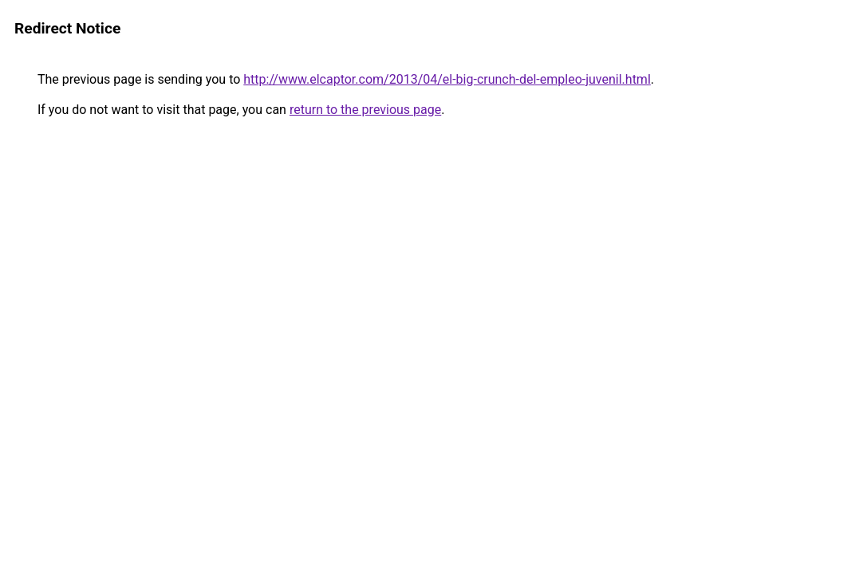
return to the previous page (365, 109)
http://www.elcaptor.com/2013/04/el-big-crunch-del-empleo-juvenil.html (447, 79)
